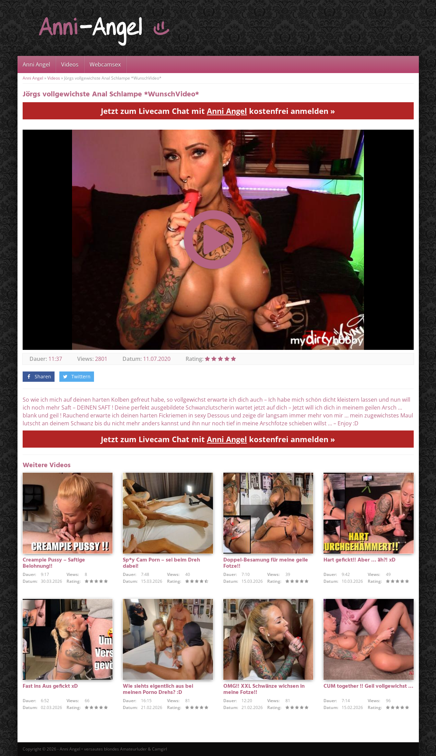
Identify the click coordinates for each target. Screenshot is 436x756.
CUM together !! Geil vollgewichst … (368, 686)
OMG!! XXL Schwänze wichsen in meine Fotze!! (264, 689)
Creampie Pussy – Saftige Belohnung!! (54, 563)
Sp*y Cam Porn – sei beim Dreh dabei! (161, 563)
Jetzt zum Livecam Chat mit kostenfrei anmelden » (218, 111)
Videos (70, 64)
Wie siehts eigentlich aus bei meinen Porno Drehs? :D (158, 689)
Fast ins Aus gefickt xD (50, 686)
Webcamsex (105, 64)
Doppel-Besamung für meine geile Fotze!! (265, 563)
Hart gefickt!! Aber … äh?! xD (359, 560)
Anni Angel (36, 64)
